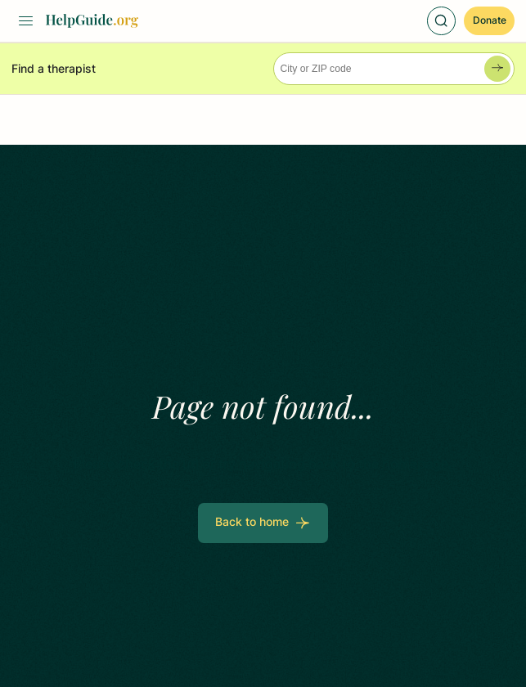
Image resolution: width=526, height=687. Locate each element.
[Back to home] (263, 523)
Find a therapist (53, 68)
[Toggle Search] (441, 21)
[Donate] (489, 21)
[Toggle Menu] (25, 21)
